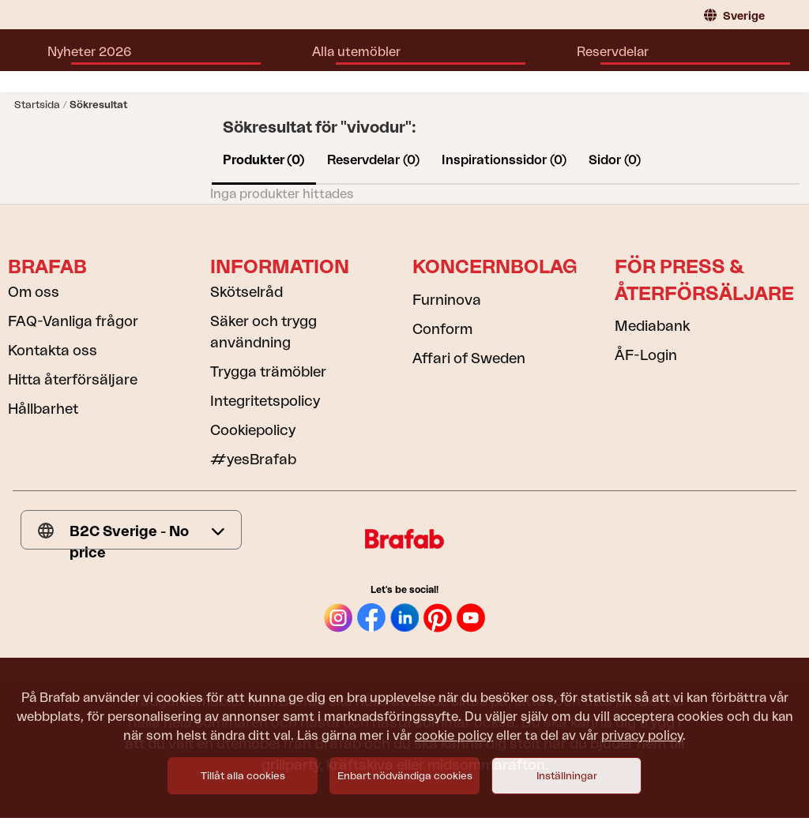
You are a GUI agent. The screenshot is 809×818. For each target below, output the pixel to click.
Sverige (734, 15)
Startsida (37, 104)
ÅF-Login (646, 355)
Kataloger (676, 60)
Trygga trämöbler (268, 372)
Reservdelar (369, 60)
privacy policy (642, 736)
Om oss (33, 292)
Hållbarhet (43, 409)
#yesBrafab (253, 459)
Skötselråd (246, 292)
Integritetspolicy (265, 401)
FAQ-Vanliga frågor (73, 321)
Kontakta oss (52, 350)
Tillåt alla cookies (243, 776)
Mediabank (652, 326)
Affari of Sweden (468, 358)
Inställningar (566, 776)
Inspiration (457, 60)
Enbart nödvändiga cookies (404, 776)
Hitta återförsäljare (568, 60)
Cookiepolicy (252, 430)
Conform (442, 329)
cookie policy (454, 736)
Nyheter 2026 (161, 60)
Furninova (446, 300)
